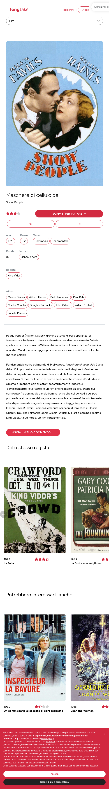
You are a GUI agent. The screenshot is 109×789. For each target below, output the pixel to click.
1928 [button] (10, 241)
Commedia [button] (41, 241)
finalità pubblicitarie (21, 750)
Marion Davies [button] (16, 297)
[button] (69, 213)
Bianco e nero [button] (28, 257)
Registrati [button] (68, 9)
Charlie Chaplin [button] (17, 305)
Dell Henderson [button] (59, 297)
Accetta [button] (54, 774)
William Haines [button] (37, 297)
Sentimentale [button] (60, 241)
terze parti (50, 741)
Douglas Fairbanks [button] (41, 305)
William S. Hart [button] (83, 305)
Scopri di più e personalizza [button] (54, 782)
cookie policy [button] (47, 738)
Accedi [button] (86, 9)
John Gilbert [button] (63, 305)
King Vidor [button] (14, 275)
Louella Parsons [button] (17, 313)
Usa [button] (24, 241)
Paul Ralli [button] (78, 297)
